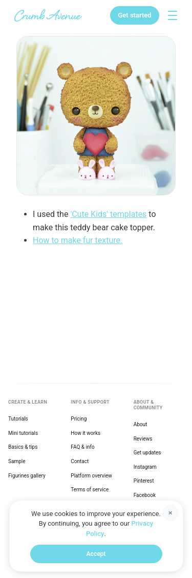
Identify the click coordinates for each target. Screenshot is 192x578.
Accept (96, 553)
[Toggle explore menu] (172, 15)
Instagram (145, 467)
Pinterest (144, 481)
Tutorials (18, 419)
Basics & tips (22, 447)
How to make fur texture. (77, 240)
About (140, 424)
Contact (80, 461)
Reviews (143, 439)
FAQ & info (82, 447)
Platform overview (91, 476)
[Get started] (134, 15)
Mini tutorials (23, 433)
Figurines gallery (27, 476)
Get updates (147, 452)
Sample (17, 461)
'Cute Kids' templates (108, 214)
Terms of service (90, 489)
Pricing (79, 419)
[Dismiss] (170, 513)
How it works (85, 433)
